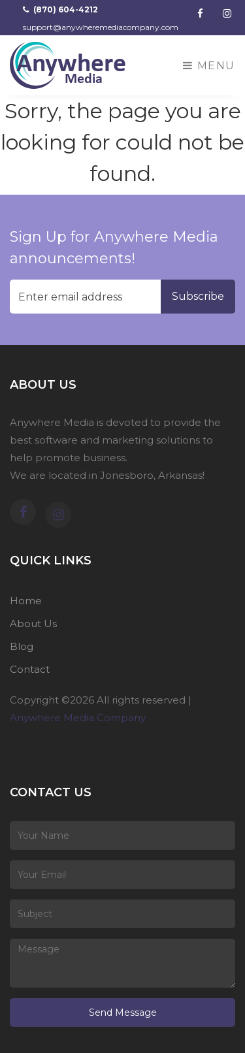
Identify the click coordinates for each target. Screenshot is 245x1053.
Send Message (123, 1012)
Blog (21, 646)
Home (26, 600)
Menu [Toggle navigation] (209, 65)
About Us (33, 623)
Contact (30, 669)
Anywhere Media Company (78, 717)
